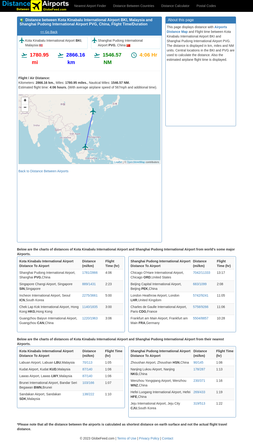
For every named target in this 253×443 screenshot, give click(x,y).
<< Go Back (49, 32)
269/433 (199, 392)
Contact (167, 438)
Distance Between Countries (133, 6)
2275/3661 (90, 295)
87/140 (87, 369)
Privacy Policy (149, 438)
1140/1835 (90, 307)
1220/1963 (90, 318)
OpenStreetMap (136, 162)
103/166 (88, 383)
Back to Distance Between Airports (43, 171)
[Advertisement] (89, 206)
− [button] (25, 107)
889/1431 (89, 284)
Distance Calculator (175, 6)
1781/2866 (90, 272)
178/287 (199, 369)
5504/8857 (200, 318)
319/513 (199, 403)
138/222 (88, 394)
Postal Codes (206, 6)
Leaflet (118, 162)
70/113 (87, 362)
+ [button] (25, 100)
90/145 (198, 362)
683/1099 (199, 284)
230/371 (199, 380)
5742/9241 (200, 295)
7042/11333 (201, 272)
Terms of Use (127, 438)
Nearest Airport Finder (90, 6)
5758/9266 (200, 307)
